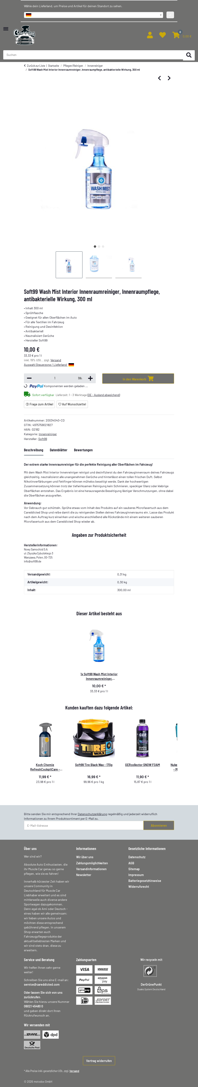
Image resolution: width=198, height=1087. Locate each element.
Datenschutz (136, 857)
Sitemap (134, 869)
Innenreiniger (48, 434)
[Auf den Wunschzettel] (72, 404)
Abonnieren (159, 825)
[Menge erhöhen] (90, 378)
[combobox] (93, 15)
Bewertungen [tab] (83, 449)
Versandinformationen (91, 869)
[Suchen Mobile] (93, 54)
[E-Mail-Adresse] (84, 825)
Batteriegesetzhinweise (144, 881)
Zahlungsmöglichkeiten (92, 863)
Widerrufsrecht (138, 886)
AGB (131, 863)
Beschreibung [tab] (33, 449)
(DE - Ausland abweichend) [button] (103, 395)
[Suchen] (189, 55)
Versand (55, 360)
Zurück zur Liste (36, 65)
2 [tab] (99, 246)
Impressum (136, 875)
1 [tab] (95, 246)
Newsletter (83, 875)
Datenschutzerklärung (92, 814)
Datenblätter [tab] (58, 449)
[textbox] (93, 15)
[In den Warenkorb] (138, 378)
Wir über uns (84, 857)
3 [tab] (103, 246)
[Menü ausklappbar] (5, 26)
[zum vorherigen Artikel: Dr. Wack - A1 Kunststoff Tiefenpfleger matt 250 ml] (159, 78)
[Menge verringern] (29, 378)
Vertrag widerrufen (99, 1061)
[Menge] (54, 378)
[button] (150, 35)
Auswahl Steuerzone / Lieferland (49, 364)
